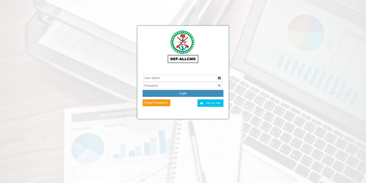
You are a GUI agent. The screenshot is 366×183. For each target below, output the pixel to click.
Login (183, 93)
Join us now (210, 102)
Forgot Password (155, 102)
